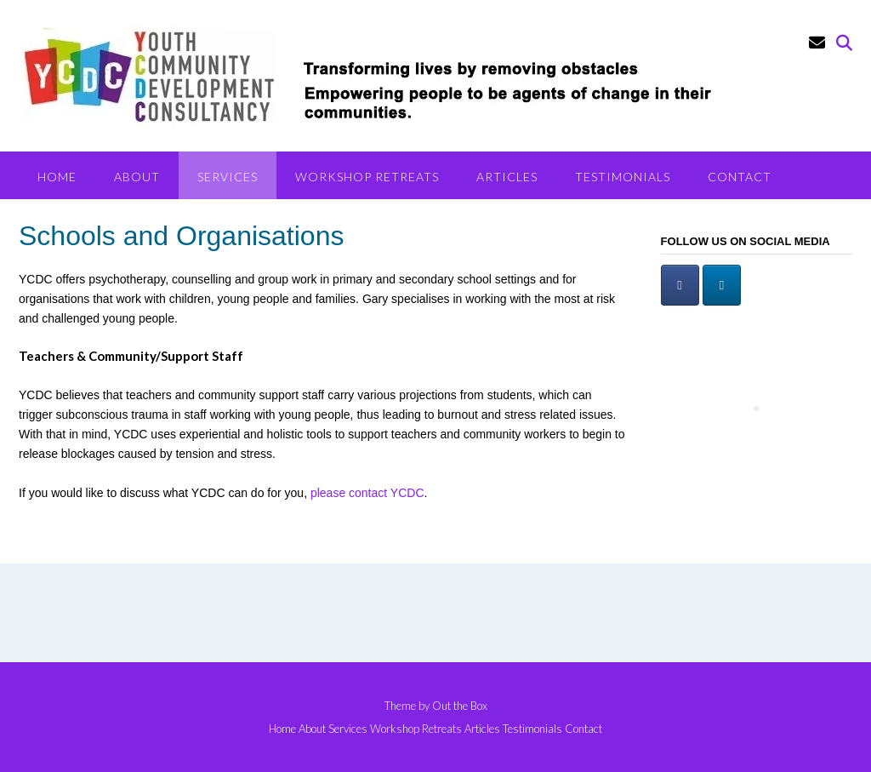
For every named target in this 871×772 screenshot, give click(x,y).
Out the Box (459, 705)
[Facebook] (680, 285)
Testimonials (622, 176)
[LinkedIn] (722, 285)
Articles (507, 176)
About (137, 176)
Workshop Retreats (367, 176)
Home (57, 176)
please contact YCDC (367, 493)
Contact (739, 176)
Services (227, 176)
